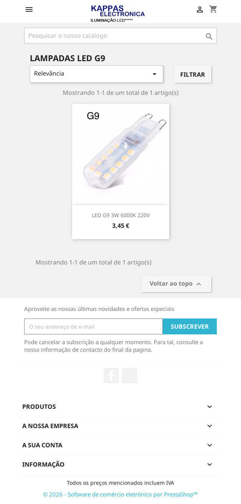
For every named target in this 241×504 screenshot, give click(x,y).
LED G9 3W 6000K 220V (121, 215)
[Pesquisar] (120, 35)
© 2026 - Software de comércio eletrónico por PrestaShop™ (120, 494)
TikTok (129, 375)
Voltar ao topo (176, 284)
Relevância (96, 74)
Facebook (111, 375)
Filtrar (192, 74)
